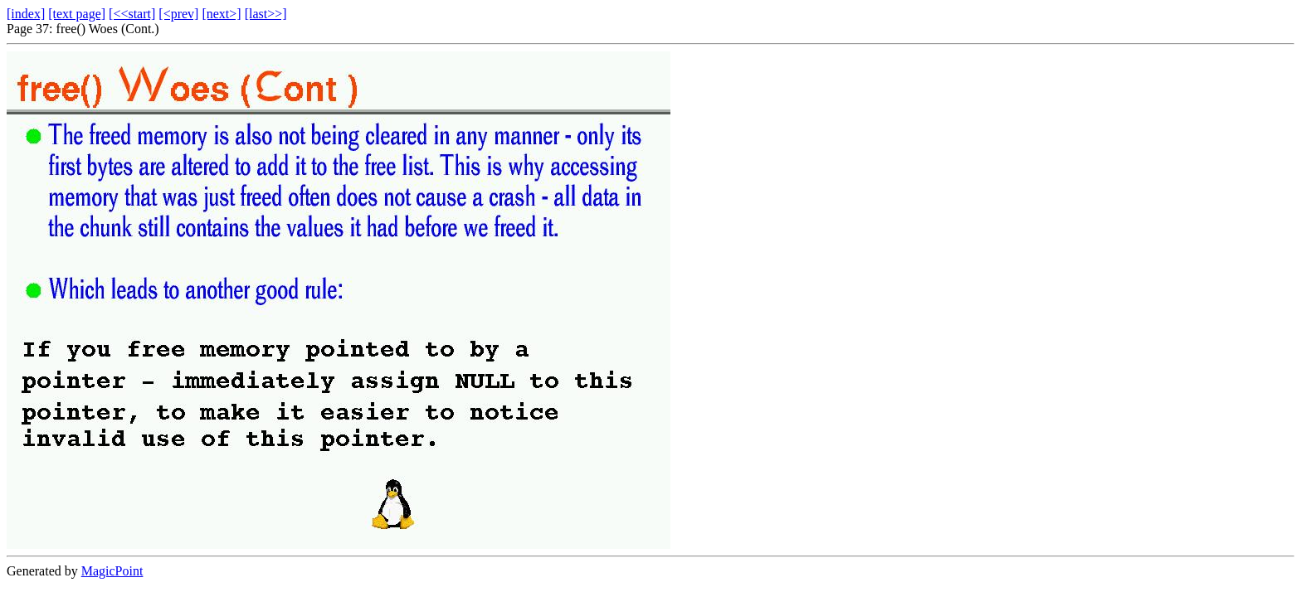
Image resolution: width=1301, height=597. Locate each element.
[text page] (76, 14)
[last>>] (266, 14)
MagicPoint (112, 571)
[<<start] (132, 14)
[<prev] (178, 14)
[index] (26, 14)
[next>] (221, 14)
